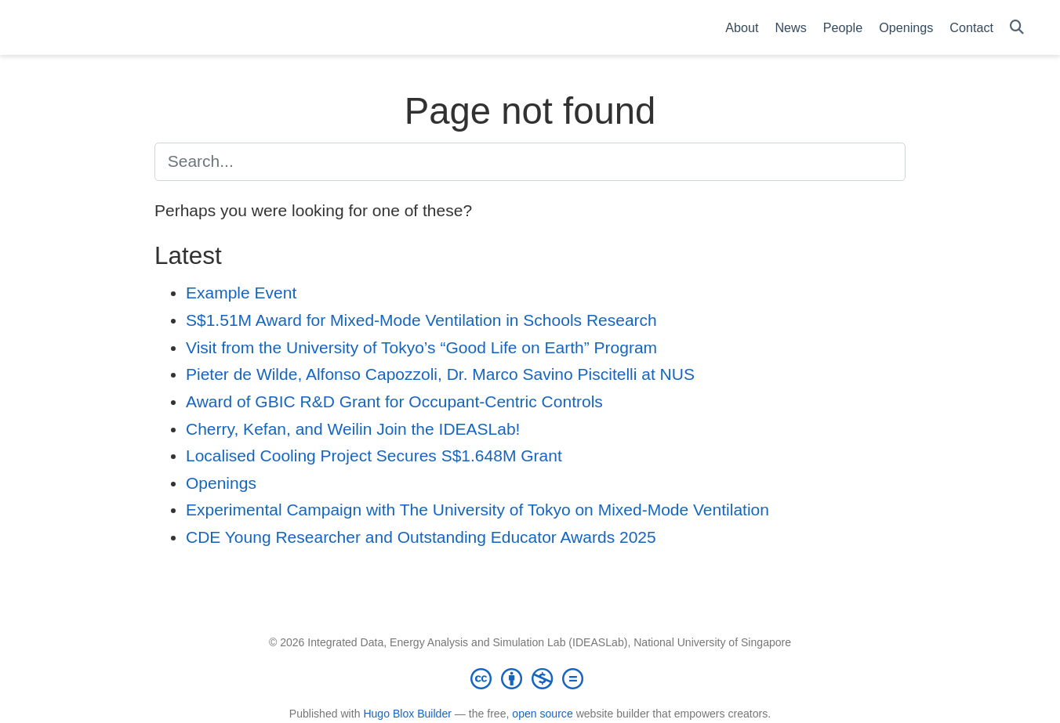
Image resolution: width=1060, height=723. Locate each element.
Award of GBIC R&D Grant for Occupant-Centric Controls (394, 401)
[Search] (1017, 28)
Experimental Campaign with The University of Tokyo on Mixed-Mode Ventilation (477, 510)
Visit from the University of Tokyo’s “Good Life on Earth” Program (421, 347)
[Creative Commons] (530, 678)
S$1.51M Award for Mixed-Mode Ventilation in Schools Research (421, 320)
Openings (221, 483)
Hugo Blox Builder (407, 713)
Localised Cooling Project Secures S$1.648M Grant (374, 455)
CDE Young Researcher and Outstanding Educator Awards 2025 (421, 537)
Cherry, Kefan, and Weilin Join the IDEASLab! (353, 429)
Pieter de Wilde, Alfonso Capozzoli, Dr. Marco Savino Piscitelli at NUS (440, 374)
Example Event (241, 293)
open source (542, 713)
